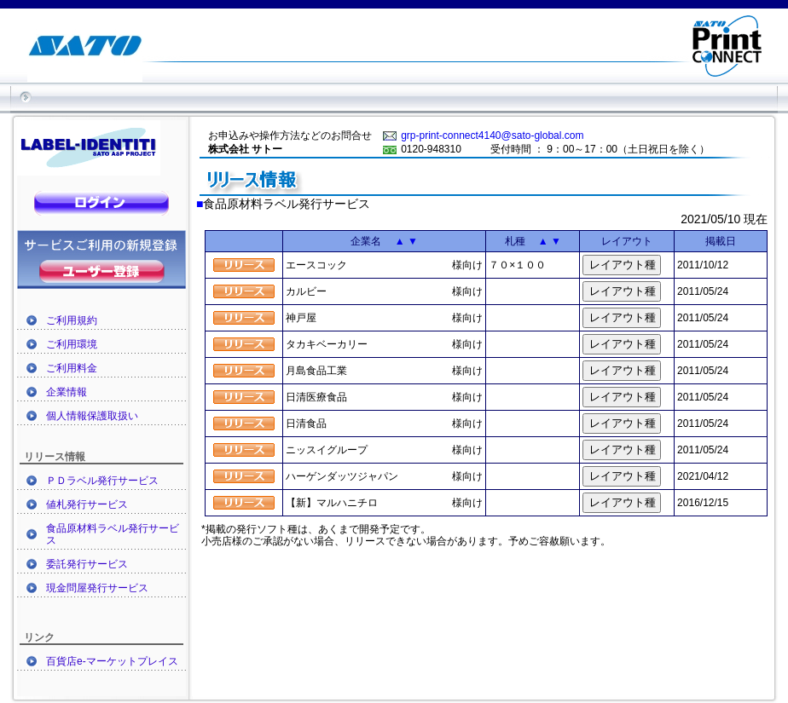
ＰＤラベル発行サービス (102, 481)
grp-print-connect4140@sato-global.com (492, 135)
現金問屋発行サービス (97, 588)
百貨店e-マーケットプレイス (112, 661)
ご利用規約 (71, 320)
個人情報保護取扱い (92, 416)
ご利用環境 (71, 344)
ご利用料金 (71, 368)
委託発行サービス (87, 564)
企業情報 (66, 392)
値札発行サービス (87, 504)
